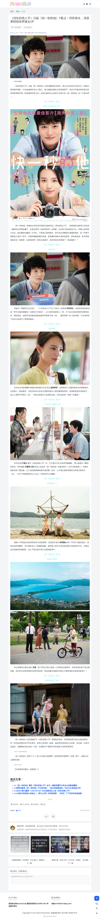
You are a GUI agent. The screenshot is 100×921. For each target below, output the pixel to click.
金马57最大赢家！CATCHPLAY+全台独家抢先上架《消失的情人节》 (43, 790)
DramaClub (45, 913)
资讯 (17, 11)
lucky (41, 826)
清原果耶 (35, 804)
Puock (54, 916)
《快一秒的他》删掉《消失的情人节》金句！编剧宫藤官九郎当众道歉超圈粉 (46, 785)
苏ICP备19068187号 (69, 913)
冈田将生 (14, 804)
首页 (12, 11)
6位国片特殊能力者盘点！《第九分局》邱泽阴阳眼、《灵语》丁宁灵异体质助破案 (49, 793)
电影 (43, 804)
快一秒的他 (24, 804)
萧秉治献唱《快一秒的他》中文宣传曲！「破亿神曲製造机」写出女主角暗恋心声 (48, 788)
